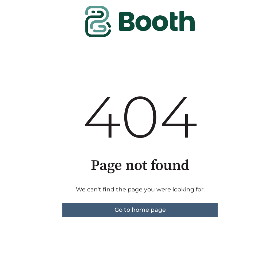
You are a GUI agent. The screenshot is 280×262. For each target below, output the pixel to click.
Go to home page (140, 209)
